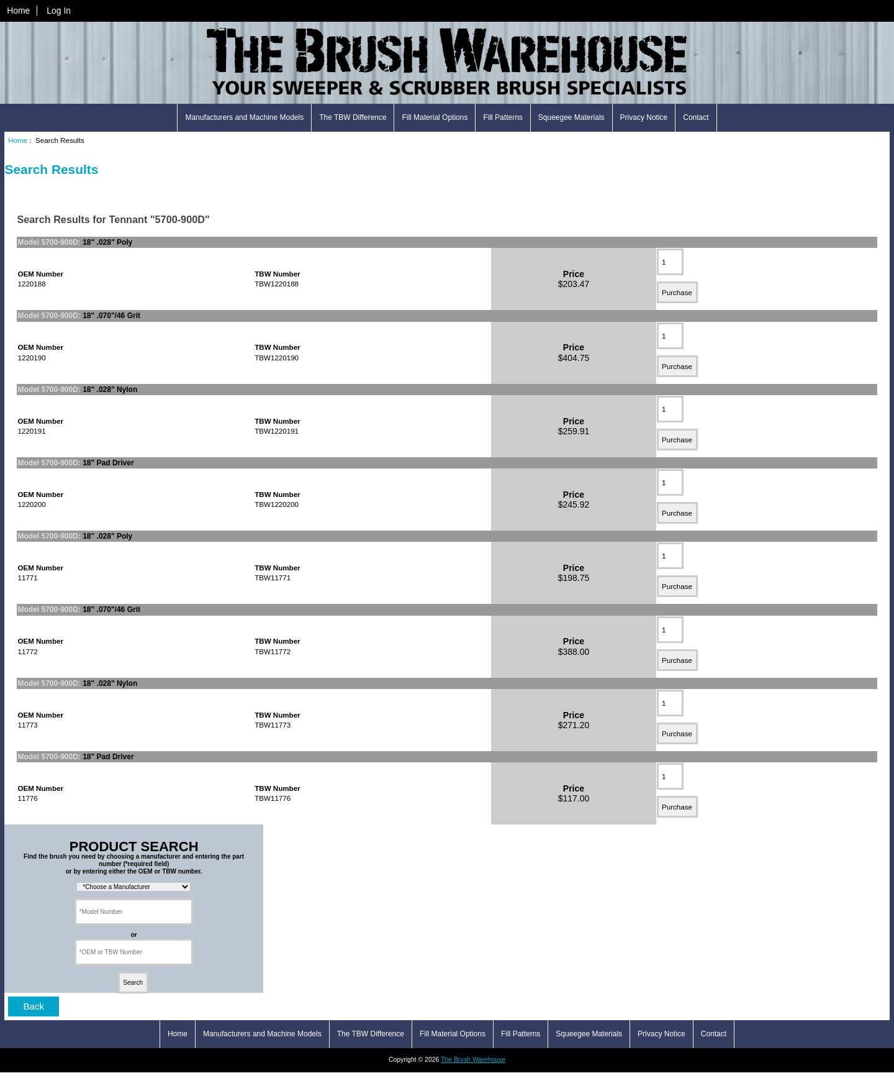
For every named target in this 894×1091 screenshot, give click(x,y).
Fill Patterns (502, 117)
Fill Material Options (434, 117)
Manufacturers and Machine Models (244, 117)
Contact (695, 117)
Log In (59, 11)
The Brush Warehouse (473, 1059)
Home (18, 11)
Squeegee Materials (571, 117)
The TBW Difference (352, 117)
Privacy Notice (644, 117)
